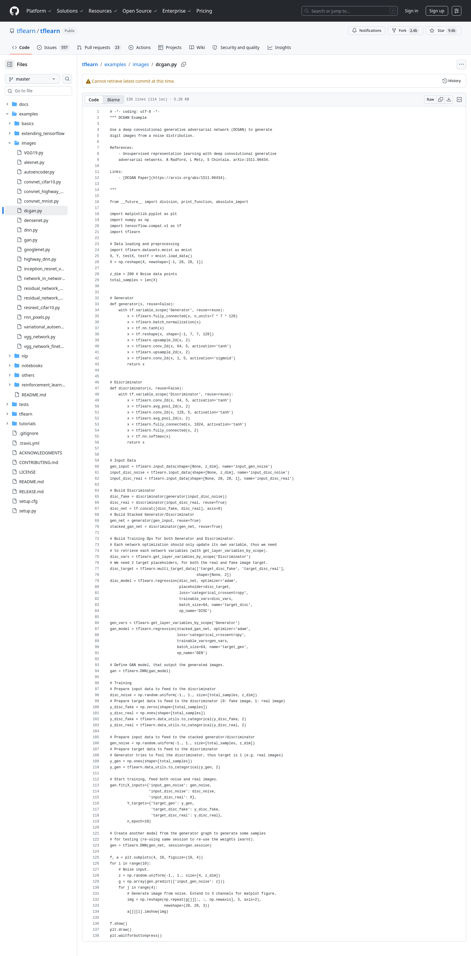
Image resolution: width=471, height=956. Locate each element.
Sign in (411, 11)
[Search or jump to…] (349, 10)
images (160, 64)
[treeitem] (46, 210)
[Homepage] (14, 11)
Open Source (140, 11)
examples (134, 64)
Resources (103, 11)
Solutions (70, 11)
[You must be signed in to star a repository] (443, 30)
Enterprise (177, 11)
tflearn (26, 31)
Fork (405, 31)
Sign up (437, 11)
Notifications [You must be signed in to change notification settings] (366, 30)
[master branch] (42, 79)
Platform (39, 11)
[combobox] (50, 90)
